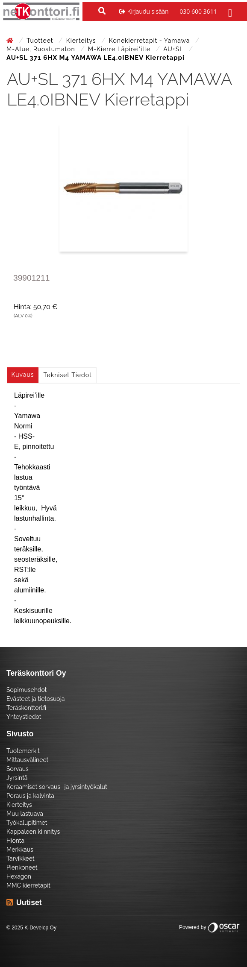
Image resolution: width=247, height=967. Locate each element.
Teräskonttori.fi (26, 707)
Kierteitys (82, 40)
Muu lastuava (24, 813)
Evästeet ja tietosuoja (35, 698)
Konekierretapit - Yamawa (150, 40)
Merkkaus (19, 849)
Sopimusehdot (26, 689)
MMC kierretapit (28, 885)
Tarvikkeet (20, 858)
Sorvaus (17, 768)
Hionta (15, 840)
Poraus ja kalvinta (30, 795)
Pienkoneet (22, 867)
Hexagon (18, 876)
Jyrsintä (16, 777)
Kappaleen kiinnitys (33, 831)
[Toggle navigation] (229, 11)
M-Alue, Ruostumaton (41, 49)
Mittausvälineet (27, 759)
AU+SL (174, 49)
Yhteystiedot (23, 716)
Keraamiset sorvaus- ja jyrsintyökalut (56, 786)
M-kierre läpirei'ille (120, 49)
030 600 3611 (198, 11)
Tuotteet (40, 40)
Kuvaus (23, 374)
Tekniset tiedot (68, 375)
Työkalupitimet (26, 822)
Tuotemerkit (23, 750)
